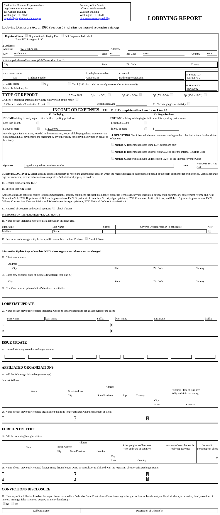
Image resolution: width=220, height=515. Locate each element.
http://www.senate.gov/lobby (95, 18)
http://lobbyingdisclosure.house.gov (22, 18)
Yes (14, 503)
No (6, 503)
